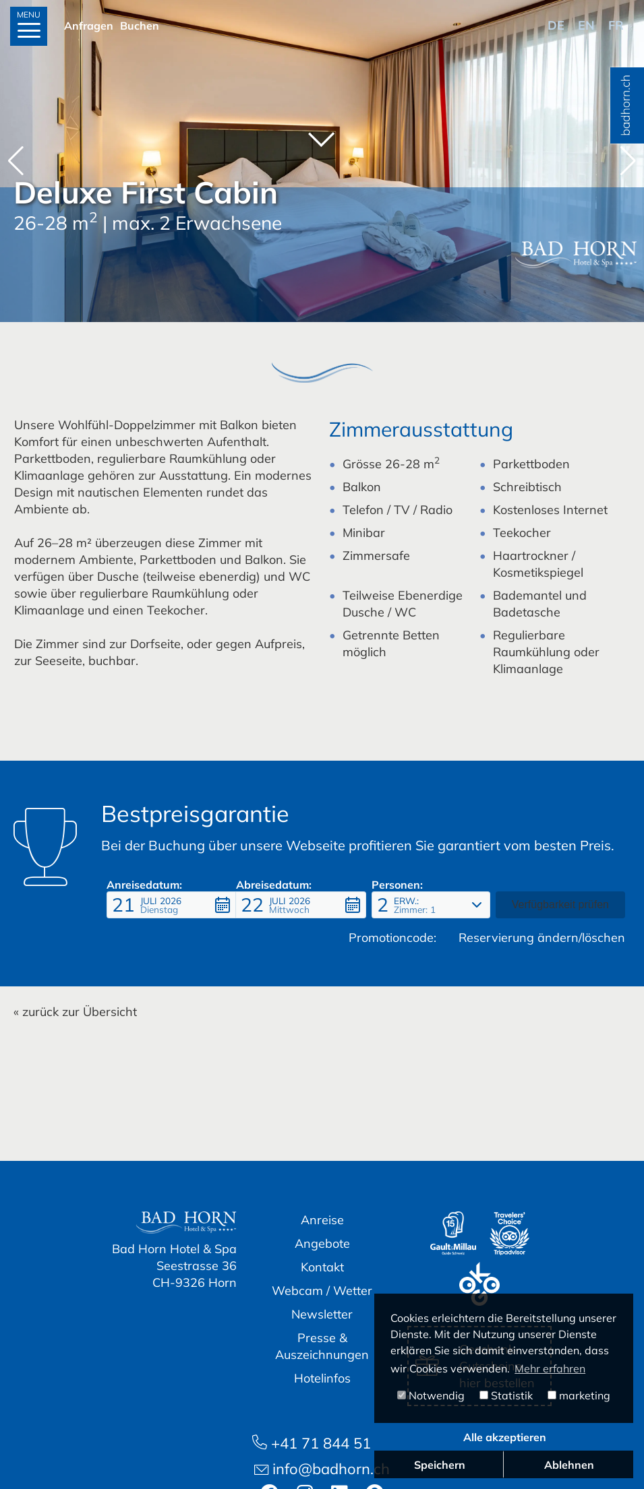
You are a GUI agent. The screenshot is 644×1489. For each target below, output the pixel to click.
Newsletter (322, 1314)
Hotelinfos (322, 1378)
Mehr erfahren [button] (550, 1368)
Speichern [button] (439, 1464)
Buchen (139, 25)
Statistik (506, 1395)
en (586, 25)
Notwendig (431, 1395)
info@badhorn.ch (322, 1468)
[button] (628, 161)
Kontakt (322, 1267)
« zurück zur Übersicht (75, 1011)
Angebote (322, 1243)
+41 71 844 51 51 (322, 1443)
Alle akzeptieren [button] (504, 1437)
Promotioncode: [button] (385, 937)
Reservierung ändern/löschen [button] (536, 937)
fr (616, 25)
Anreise (322, 1220)
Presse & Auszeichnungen (322, 1346)
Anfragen (88, 25)
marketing (579, 1395)
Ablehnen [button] (569, 1464)
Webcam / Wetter (322, 1290)
